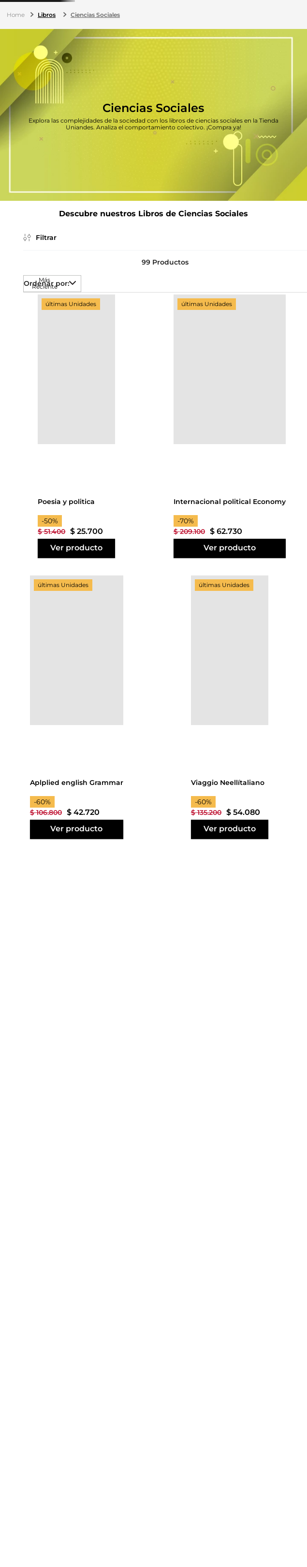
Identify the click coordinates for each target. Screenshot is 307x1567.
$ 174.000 (52, 654)
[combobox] (133, 40)
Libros (47, 73)
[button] (37, 197)
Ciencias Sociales (95, 73)
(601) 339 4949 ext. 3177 (141, 11)
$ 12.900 (18, 654)
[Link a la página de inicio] (17, 73)
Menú (16, 43)
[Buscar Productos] (198, 40)
